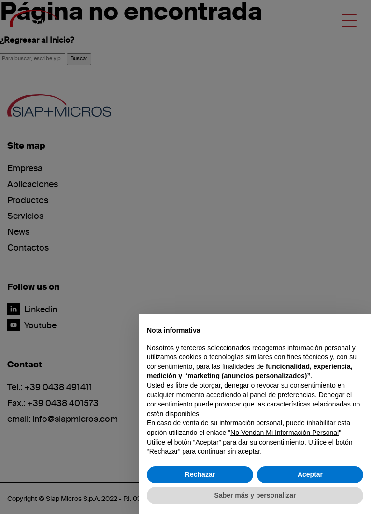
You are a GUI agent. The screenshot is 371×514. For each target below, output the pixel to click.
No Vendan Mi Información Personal (284, 432)
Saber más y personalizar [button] (255, 495)
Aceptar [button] (310, 474)
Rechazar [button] (200, 474)
